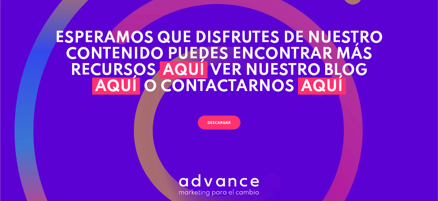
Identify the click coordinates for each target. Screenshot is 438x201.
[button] (219, 123)
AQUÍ (184, 70)
